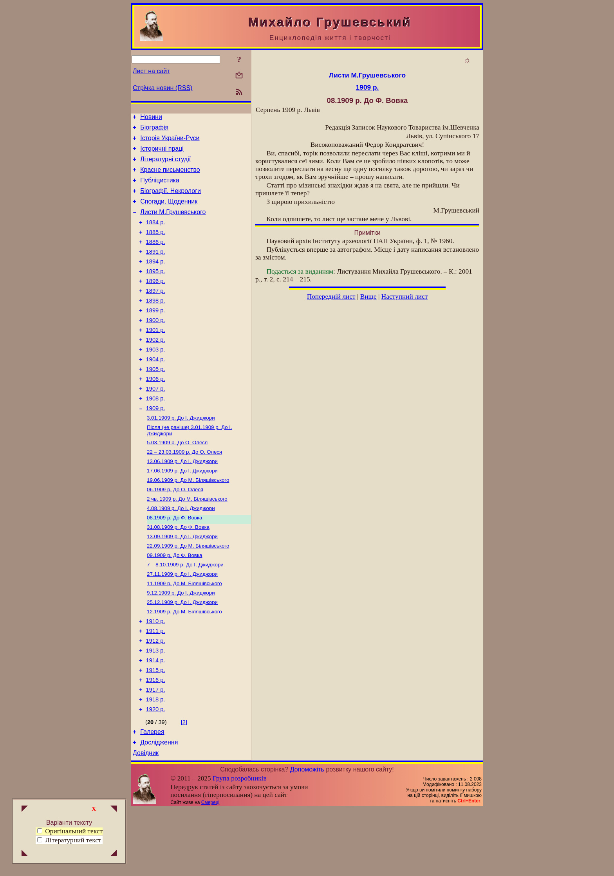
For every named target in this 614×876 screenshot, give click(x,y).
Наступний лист (404, 296)
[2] (184, 785)
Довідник (146, 820)
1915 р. (155, 729)
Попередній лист (331, 296)
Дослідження (159, 808)
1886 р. (155, 257)
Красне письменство (170, 176)
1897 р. (155, 312)
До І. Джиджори (181, 454)
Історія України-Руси (169, 141)
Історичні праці (162, 153)
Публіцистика (159, 188)
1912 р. (155, 696)
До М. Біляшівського (188, 521)
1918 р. (155, 762)
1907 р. (155, 421)
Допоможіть (307, 836)
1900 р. (155, 345)
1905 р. (155, 400)
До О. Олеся (177, 480)
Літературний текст (73, 840)
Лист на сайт (151, 71)
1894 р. (155, 279)
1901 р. (155, 356)
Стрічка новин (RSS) (162, 88)
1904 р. (155, 389)
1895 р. (155, 290)
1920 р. (155, 773)
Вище (368, 296)
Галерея (152, 796)
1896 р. (155, 301)
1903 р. (155, 378)
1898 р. (155, 323)
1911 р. (155, 685)
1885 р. (155, 246)
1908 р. (155, 432)
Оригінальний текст (70, 831)
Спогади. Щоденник (168, 212)
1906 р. (155, 410)
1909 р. (155, 443)
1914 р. (155, 718)
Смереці (210, 869)
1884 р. (155, 235)
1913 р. (155, 707)
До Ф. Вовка (174, 561)
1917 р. (155, 751)
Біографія (154, 129)
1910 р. (155, 674)
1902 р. (155, 367)
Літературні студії (165, 165)
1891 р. (155, 268)
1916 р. (155, 740)
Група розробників (240, 845)
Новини (151, 118)
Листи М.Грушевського (173, 223)
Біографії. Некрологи (170, 200)
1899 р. (155, 334)
